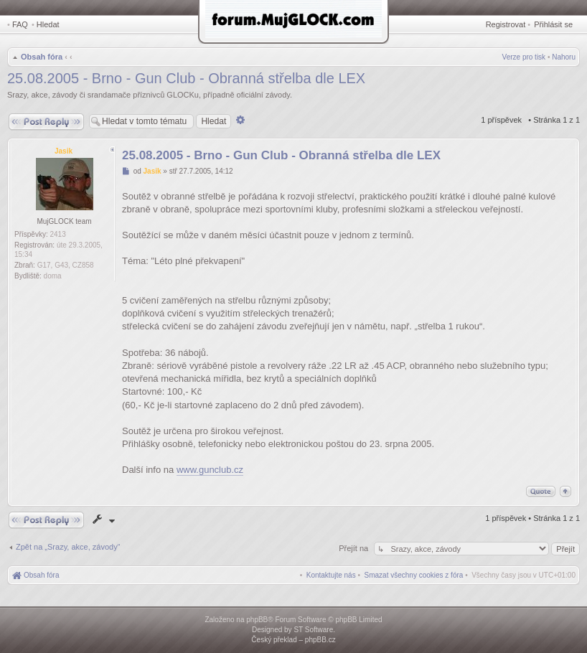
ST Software (313, 630)
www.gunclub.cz (210, 469)
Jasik (63, 151)
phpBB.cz (320, 640)
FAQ (20, 24)
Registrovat (506, 24)
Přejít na (354, 548)
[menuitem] (414, 575)
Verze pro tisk (524, 57)
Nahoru (564, 57)
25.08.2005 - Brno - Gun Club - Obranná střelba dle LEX (186, 78)
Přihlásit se (553, 24)
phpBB (257, 620)
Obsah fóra (41, 56)
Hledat (48, 24)
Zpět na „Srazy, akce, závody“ (68, 546)
